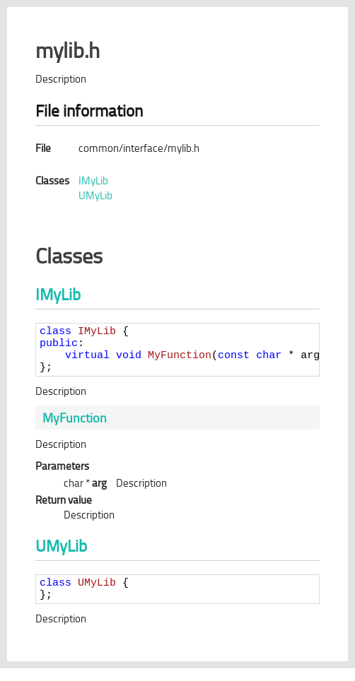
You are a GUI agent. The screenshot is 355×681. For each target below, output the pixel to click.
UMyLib (95, 195)
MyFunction (74, 426)
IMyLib (93, 180)
